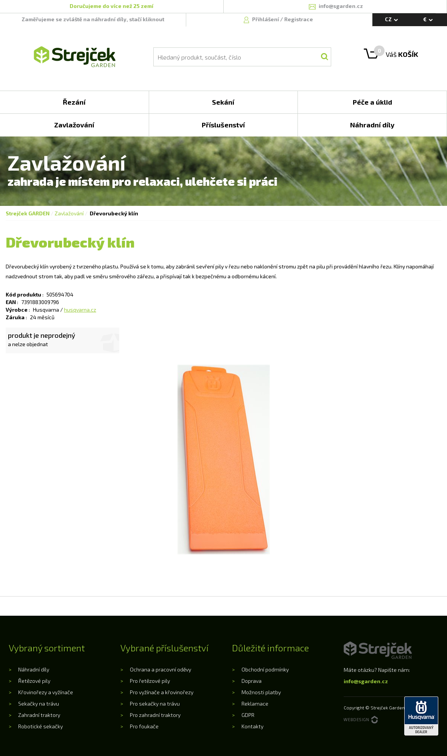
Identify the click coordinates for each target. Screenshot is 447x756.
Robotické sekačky (40, 726)
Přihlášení (266, 19)
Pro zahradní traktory (155, 715)
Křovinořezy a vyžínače (45, 692)
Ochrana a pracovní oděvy (160, 669)
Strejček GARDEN (28, 213)
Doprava (251, 681)
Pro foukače (144, 726)
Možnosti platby (261, 692)
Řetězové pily (34, 681)
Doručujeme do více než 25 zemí (111, 6)
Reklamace (254, 703)
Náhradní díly (33, 669)
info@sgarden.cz (366, 681)
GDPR (247, 715)
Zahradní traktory (39, 715)
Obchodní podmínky (265, 669)
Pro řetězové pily (150, 681)
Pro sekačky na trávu (155, 703)
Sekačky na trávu (38, 703)
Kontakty (252, 726)
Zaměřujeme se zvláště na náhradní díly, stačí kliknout (93, 19)
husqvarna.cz (80, 309)
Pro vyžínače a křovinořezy (161, 692)
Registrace (298, 19)
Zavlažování (69, 213)
